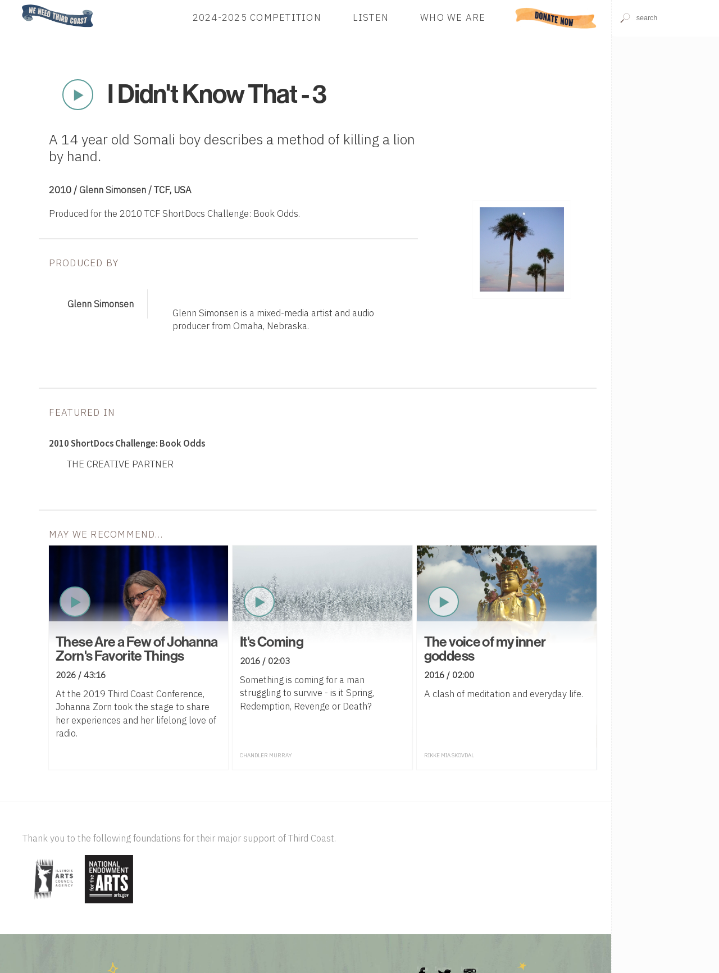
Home (18, 5)
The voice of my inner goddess (485, 649)
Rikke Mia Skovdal (449, 755)
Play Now (77, 95)
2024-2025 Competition (257, 18)
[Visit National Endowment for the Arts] (109, 904)
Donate (556, 18)
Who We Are (453, 18)
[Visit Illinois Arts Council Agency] (52, 904)
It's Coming (271, 642)
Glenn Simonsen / (116, 190)
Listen (371, 18)
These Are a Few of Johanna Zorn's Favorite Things (137, 649)
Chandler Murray (266, 755)
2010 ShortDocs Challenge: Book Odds (127, 443)
